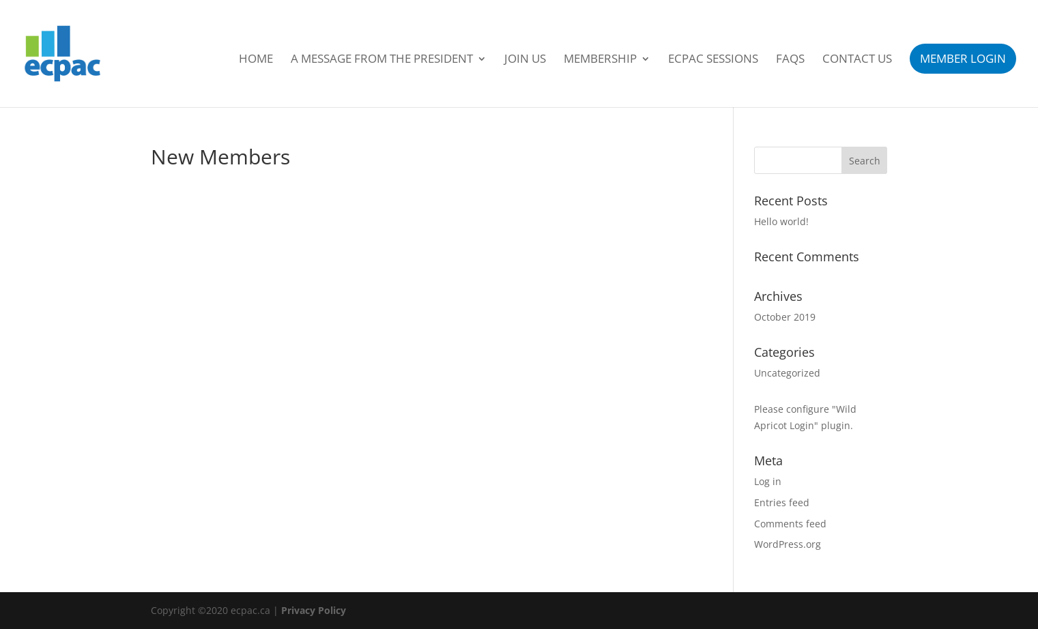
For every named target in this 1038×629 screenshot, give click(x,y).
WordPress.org (787, 544)
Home (256, 60)
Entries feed (781, 502)
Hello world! (781, 221)
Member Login (963, 58)
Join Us (525, 60)
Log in (767, 481)
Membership (600, 60)
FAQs (790, 60)
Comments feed (790, 523)
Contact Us (857, 60)
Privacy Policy (313, 610)
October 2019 (785, 316)
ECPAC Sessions (713, 60)
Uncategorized (787, 372)
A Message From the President (382, 60)
